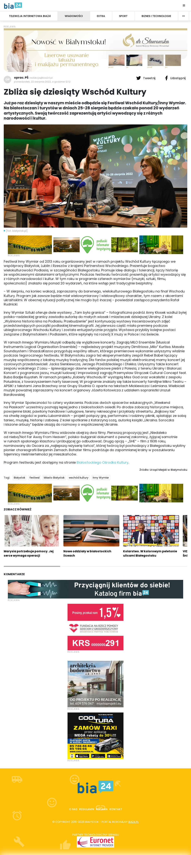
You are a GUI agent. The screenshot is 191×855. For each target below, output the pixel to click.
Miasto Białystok (54, 477)
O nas (73, 809)
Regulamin (86, 809)
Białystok (19, 477)
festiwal (34, 477)
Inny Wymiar (101, 477)
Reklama (102, 809)
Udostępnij (175, 78)
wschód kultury (78, 477)
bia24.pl (133, 822)
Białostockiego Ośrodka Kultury (102, 462)
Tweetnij (146, 78)
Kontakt (115, 809)
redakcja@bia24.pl (41, 78)
